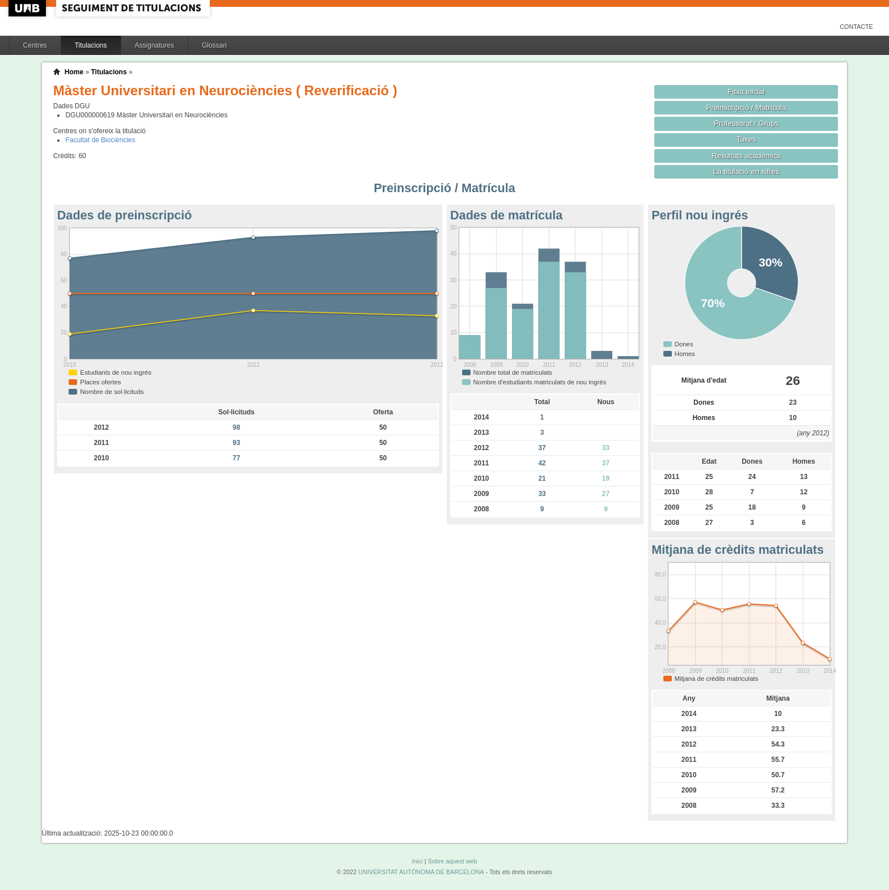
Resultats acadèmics (746, 155)
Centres (35, 45)
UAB (28, 8)
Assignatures (154, 45)
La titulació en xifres (746, 171)
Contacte (856, 26)
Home (74, 72)
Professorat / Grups (746, 123)
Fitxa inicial (746, 91)
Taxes (746, 139)
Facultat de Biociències (100, 140)
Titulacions (91, 45)
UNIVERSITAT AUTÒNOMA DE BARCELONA (421, 871)
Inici (417, 861)
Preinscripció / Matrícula (746, 107)
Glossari (214, 45)
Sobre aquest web (452, 861)
